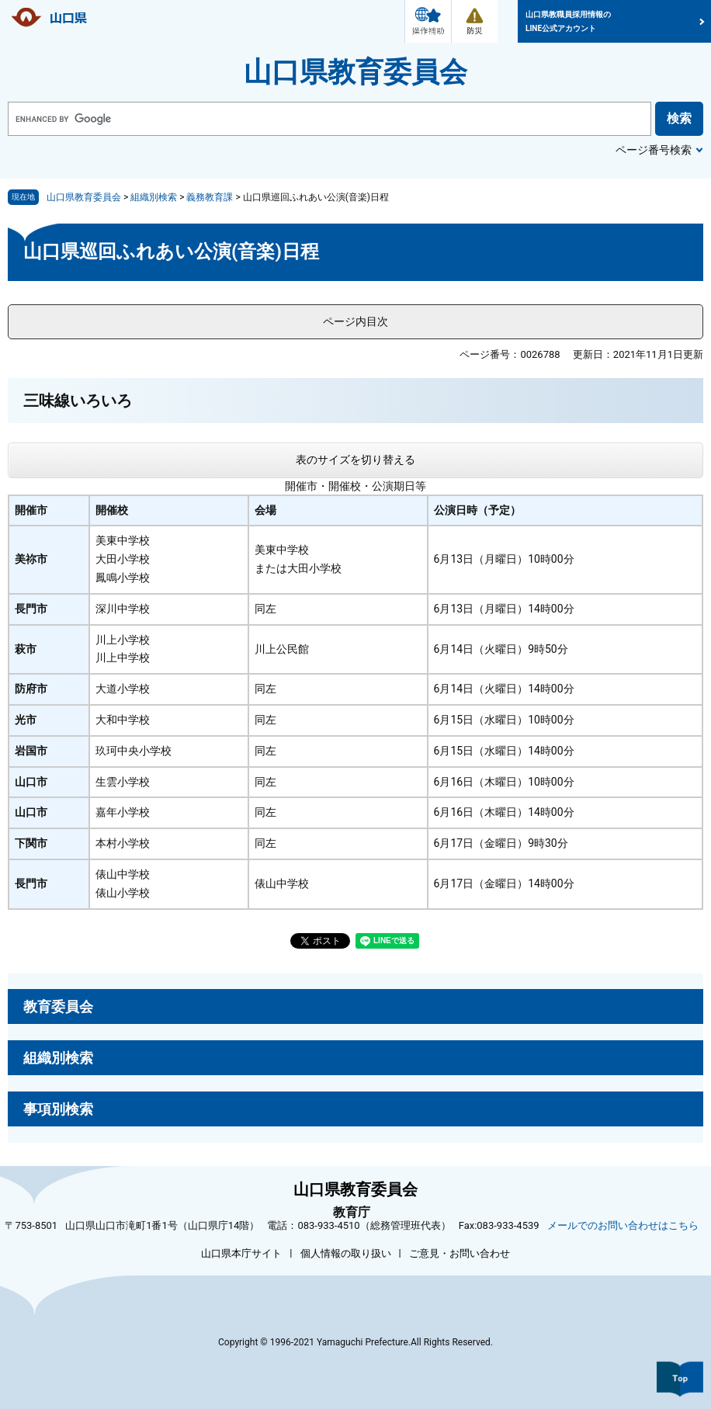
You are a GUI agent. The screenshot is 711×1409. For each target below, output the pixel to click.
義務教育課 (209, 197)
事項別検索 (58, 1109)
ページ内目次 (355, 321)
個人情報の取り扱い (345, 1253)
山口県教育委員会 (355, 72)
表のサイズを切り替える (355, 459)
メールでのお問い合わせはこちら (623, 1225)
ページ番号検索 (654, 149)
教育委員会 (58, 1006)
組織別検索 (153, 197)
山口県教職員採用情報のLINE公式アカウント (568, 21)
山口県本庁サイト (241, 1253)
